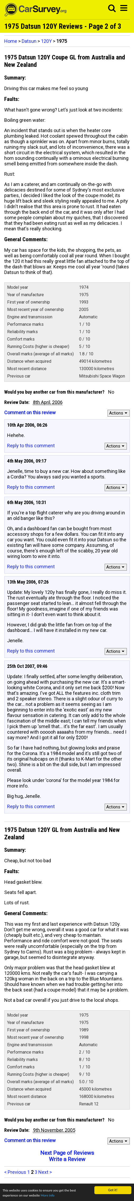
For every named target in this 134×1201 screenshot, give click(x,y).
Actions (119, 413)
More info (49, 1195)
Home (10, 41)
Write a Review (67, 1159)
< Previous (15, 1172)
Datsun (29, 41)
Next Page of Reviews (67, 1153)
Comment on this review (30, 412)
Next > (45, 1172)
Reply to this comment (31, 445)
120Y (46, 41)
